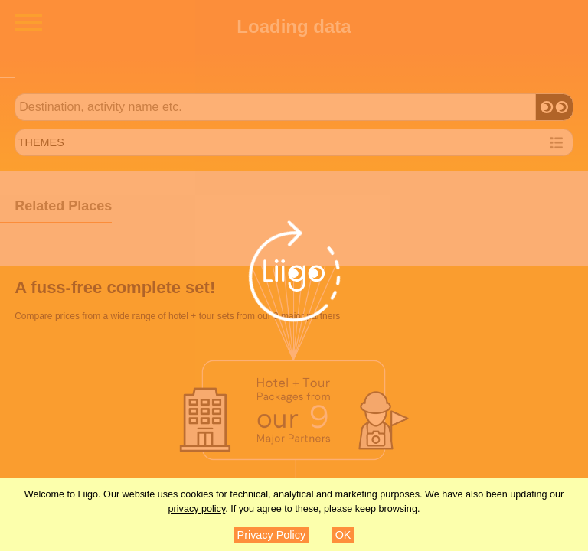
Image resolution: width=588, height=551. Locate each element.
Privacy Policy (271, 535)
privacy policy (197, 509)
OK (343, 535)
